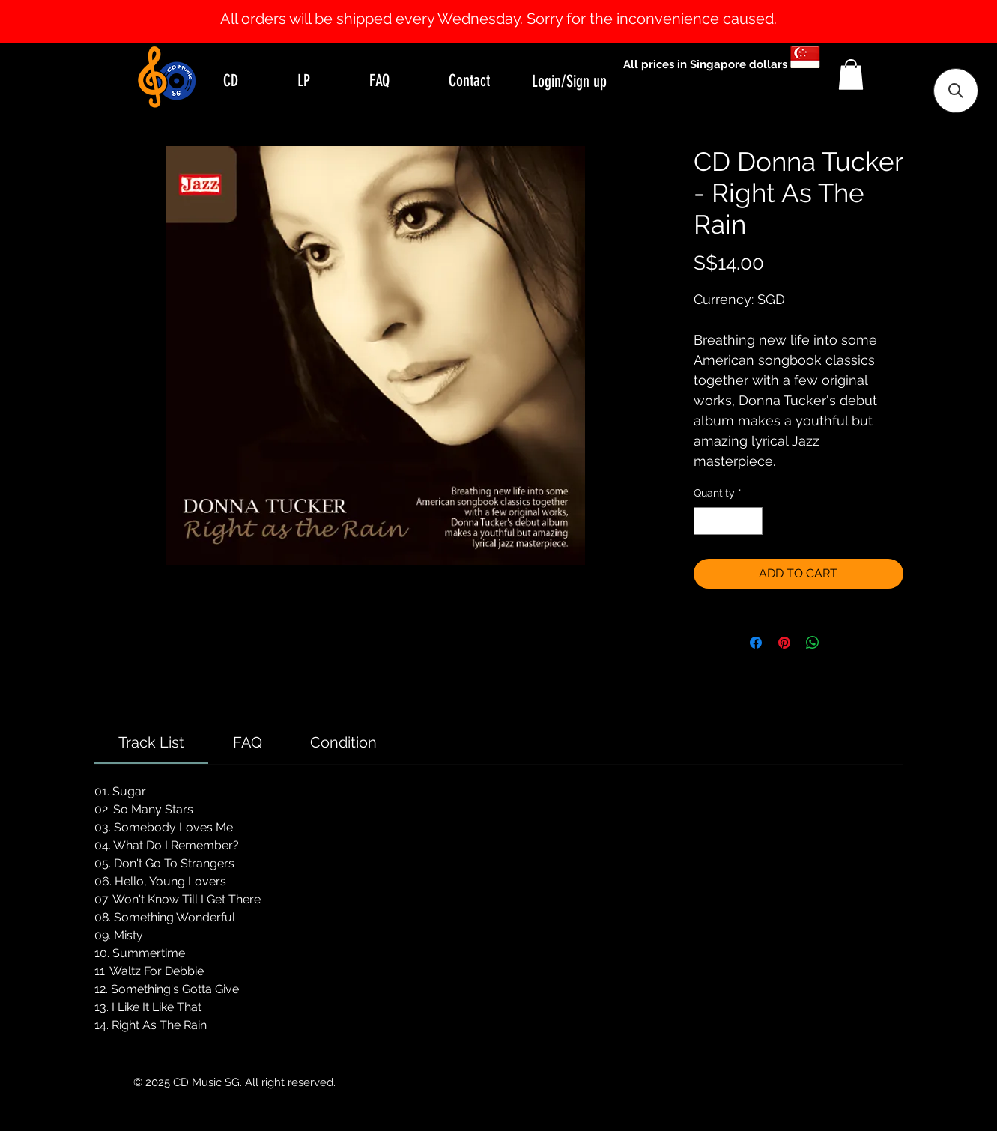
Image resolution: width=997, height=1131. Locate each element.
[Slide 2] (512, 6)
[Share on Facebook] (756, 643)
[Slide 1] (499, 6)
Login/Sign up (569, 81)
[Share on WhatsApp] (813, 643)
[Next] (912, 21)
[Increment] (751, 521)
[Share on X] (841, 643)
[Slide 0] (485, 6)
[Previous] (84, 21)
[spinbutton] (728, 521)
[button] (851, 74)
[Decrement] (705, 521)
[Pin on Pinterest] (784, 643)
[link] (151, 742)
